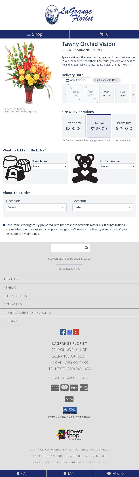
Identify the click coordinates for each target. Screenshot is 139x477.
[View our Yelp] (76, 334)
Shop (34, 34)
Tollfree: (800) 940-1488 (70, 368)
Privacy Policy (43, 462)
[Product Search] (70, 248)
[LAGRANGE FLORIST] (69, 24)
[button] (70, 410)
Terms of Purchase (70, 462)
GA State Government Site (87, 456)
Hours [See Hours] (116, 473)
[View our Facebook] (63, 334)
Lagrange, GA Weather (49, 456)
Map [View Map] (69, 473)
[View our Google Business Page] (69, 334)
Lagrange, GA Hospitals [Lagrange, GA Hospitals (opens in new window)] (92, 449)
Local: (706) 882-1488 (69, 362)
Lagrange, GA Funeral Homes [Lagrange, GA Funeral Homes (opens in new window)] (50, 449)
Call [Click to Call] (23, 473)
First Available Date (106, 80)
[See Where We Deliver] (69, 268)
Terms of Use (96, 462)
